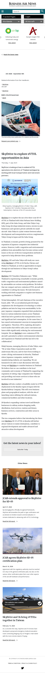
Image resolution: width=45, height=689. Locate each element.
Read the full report (10, 521)
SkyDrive (5, 84)
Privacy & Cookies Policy (29, 663)
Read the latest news (10, 54)
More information (10, 604)
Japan (4, 98)
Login (27, 16)
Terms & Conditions (14, 663)
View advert (12, 43)
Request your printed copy (10, 141)
